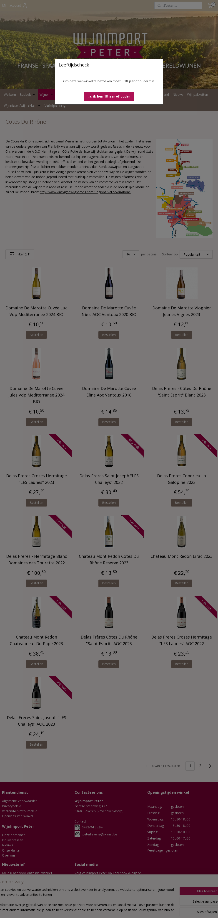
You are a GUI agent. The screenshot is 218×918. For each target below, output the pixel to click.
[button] (109, 96)
